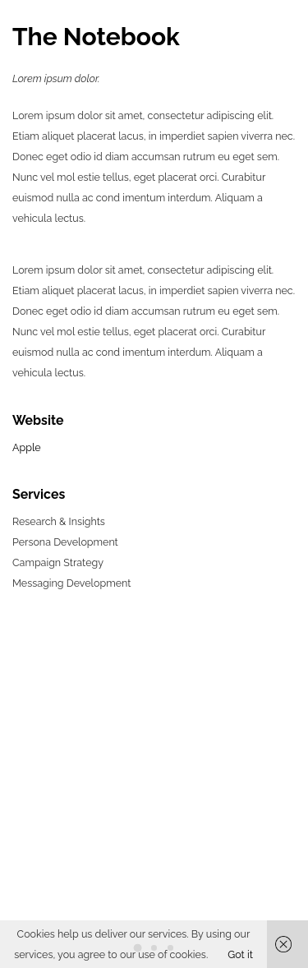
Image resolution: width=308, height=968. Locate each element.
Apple (26, 447)
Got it (240, 954)
